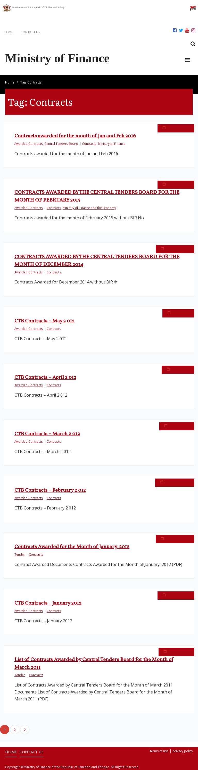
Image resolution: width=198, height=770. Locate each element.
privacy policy (183, 751)
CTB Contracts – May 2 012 (44, 321)
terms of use (159, 751)
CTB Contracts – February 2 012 (50, 490)
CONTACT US (30, 32)
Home (9, 82)
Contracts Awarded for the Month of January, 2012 (71, 546)
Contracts (89, 143)
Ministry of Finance (111, 143)
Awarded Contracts (28, 143)
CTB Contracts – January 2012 (47, 603)
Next (24, 729)
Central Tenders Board (61, 143)
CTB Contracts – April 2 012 (45, 377)
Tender (19, 554)
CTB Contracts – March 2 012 (47, 434)
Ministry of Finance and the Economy (89, 208)
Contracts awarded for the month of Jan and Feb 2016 (75, 136)
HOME (8, 32)
